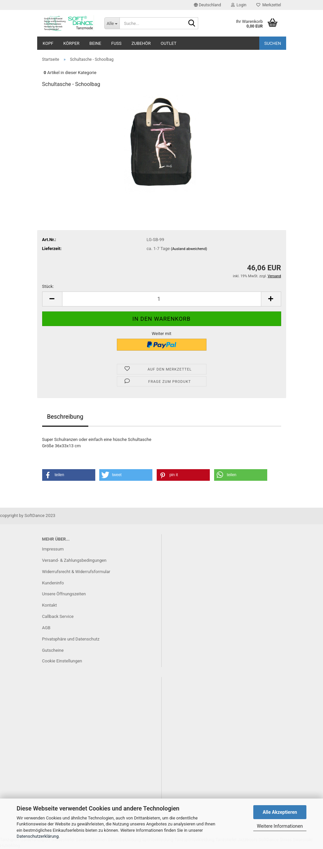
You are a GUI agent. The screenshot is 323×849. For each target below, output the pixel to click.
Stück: (48, 286)
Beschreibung (65, 416)
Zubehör (141, 43)
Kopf (48, 43)
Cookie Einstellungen (62, 660)
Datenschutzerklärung (38, 836)
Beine (95, 43)
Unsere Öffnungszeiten (64, 593)
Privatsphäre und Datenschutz (71, 639)
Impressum (53, 549)
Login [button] (239, 5)
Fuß (116, 43)
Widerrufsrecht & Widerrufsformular (76, 571)
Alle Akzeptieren (280, 812)
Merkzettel (268, 5)
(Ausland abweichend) (189, 249)
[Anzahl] (161, 299)
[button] (207, 5)
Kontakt (49, 605)
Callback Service (58, 616)
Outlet (168, 43)
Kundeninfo (53, 582)
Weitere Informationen (280, 826)
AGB (46, 627)
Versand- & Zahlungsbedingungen (74, 560)
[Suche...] (112, 23)
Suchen (272, 43)
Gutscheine (53, 650)
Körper (71, 43)
